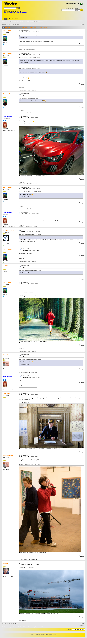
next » (83, 22)
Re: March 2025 (25, 30)
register (81, 8)
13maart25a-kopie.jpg (24, 341)
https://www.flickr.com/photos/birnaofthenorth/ (28, 183)
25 (13, 24)
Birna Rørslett (7, 116)
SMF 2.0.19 (33, 634)
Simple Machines (44, 634)
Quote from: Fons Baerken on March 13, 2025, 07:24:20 (30, 234)
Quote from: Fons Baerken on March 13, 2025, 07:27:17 (30, 270)
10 (11, 24)
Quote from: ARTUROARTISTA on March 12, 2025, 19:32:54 (31, 35)
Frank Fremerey (8, 355)
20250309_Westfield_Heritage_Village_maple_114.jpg (30, 448)
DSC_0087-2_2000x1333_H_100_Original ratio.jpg (29, 613)
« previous (80, 22)
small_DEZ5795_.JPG (24, 552)
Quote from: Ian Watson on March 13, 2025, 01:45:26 (29, 68)
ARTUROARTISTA (8, 230)
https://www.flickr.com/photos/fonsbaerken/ (27, 49)
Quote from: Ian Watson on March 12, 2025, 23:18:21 (29, 57)
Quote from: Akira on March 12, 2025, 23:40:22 (28, 98)
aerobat (5, 563)
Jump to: (69, 629)
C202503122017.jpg (23, 175)
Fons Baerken (7, 30)
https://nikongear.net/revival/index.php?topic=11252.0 (16, 12)
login (77, 8)
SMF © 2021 (38, 634)
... (6, 24)
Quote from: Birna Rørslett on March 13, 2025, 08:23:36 (30, 191)
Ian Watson (6, 266)
